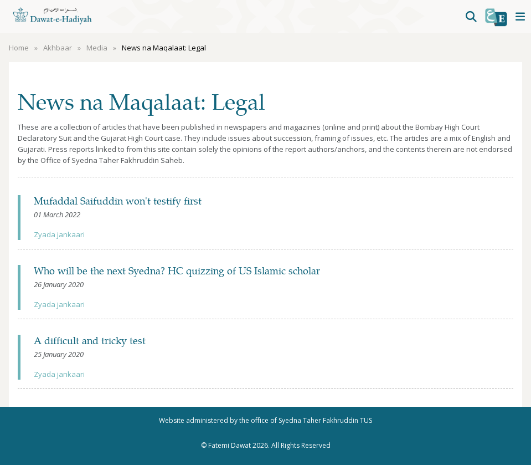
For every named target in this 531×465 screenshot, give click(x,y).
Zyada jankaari (59, 234)
